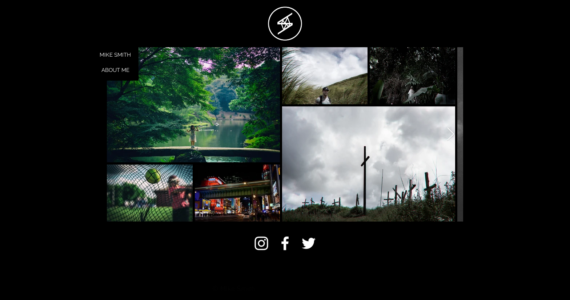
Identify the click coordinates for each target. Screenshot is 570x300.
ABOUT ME (115, 70)
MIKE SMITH (115, 55)
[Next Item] (450, 134)
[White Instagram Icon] (261, 243)
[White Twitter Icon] (309, 243)
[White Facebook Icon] (285, 243)
